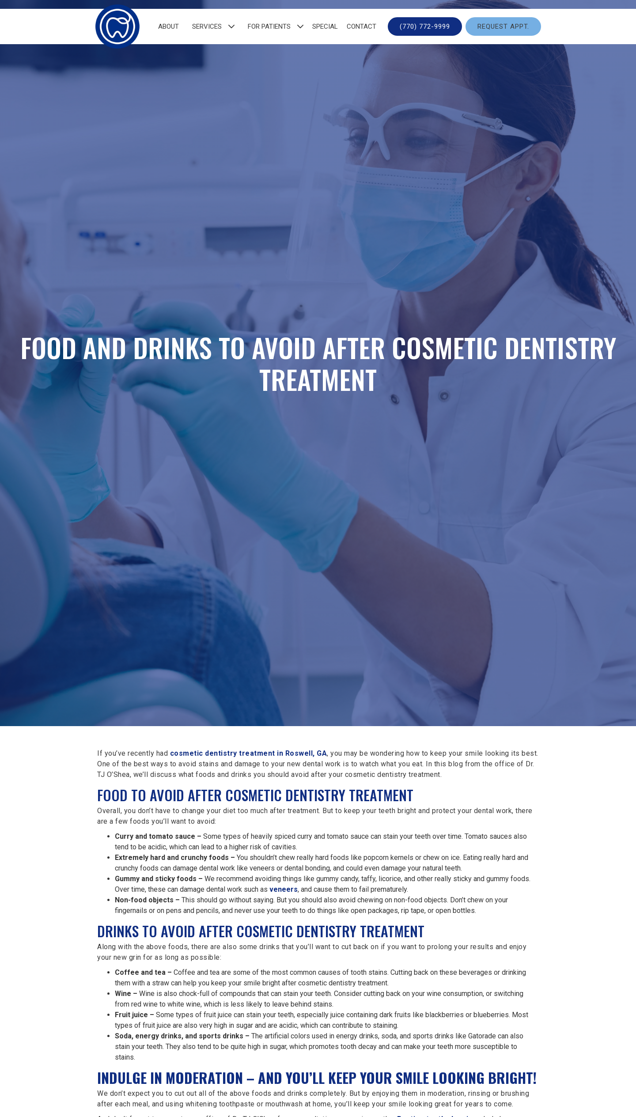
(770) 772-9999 (425, 26)
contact (361, 26)
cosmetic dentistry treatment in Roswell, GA (248, 753)
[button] (211, 26)
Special (325, 26)
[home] (117, 26)
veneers (283, 889)
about (168, 26)
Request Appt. (503, 26)
